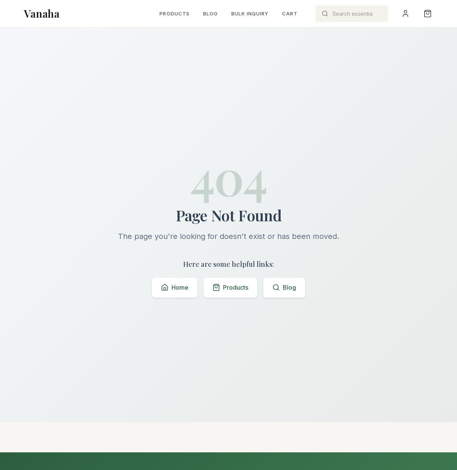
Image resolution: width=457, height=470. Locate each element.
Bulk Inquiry (250, 14)
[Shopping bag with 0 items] (428, 13)
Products (174, 14)
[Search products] (352, 14)
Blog (210, 14)
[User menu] (405, 13)
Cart (289, 14)
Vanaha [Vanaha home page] (41, 13)
